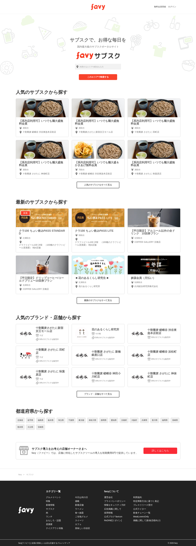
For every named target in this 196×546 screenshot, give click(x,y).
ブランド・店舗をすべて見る (98, 394)
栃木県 (50, 420)
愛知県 (114, 420)
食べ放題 (79, 513)
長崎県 (175, 420)
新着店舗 (79, 505)
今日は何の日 (81, 497)
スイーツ (79, 520)
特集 (48, 501)
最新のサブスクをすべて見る (98, 300)
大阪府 (134, 420)
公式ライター (139, 509)
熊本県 (20, 427)
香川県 (154, 420)
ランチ (49, 516)
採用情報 (108, 513)
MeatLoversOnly (141, 516)
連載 (77, 501)
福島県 (40, 420)
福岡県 (165, 420)
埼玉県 (61, 420)
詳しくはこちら (160, 450)
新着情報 (50, 505)
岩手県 (30, 420)
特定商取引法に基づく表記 (146, 501)
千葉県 (71, 420)
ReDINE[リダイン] (113, 520)
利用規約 (137, 497)
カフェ (78, 524)
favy (20, 475)
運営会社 (108, 497)
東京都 (81, 420)
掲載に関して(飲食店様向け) (146, 520)
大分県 (30, 427)
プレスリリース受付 (143, 505)
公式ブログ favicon (113, 516)
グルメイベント (53, 497)
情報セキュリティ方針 (115, 505)
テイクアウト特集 (54, 528)
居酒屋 (49, 524)
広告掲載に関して (112, 509)
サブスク (50, 509)
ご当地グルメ (81, 516)
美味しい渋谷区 (82, 528)
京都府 (124, 420)
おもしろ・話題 (53, 520)
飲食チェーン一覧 (141, 513)
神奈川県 (92, 420)
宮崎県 (40, 427)
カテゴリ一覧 (53, 491)
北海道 (20, 420)
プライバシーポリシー (115, 501)
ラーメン (79, 509)
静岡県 (103, 420)
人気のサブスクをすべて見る (98, 185)
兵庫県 (144, 420)
